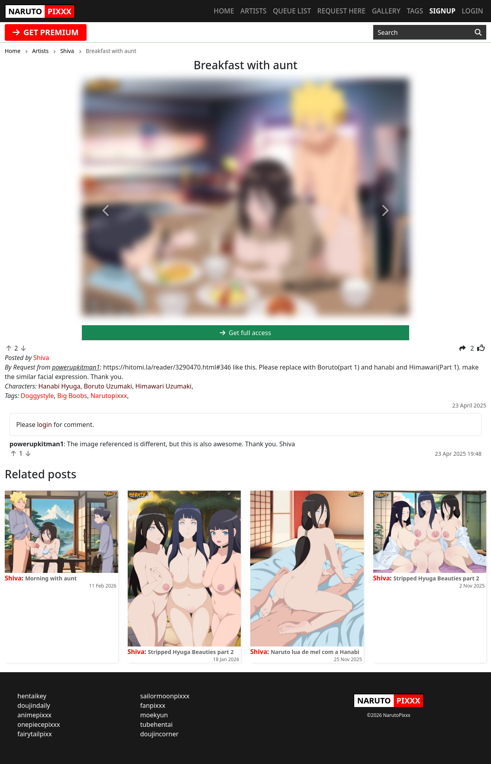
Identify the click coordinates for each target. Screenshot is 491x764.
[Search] (478, 32)
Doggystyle (37, 395)
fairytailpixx (34, 734)
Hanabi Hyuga (59, 386)
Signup (442, 10)
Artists (253, 10)
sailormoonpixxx (165, 696)
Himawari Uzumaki (163, 386)
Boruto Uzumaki (108, 386)
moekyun (154, 715)
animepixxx (34, 715)
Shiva (13, 578)
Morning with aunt (51, 578)
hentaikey (31, 696)
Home (224, 10)
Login (472, 10)
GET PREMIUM (46, 32)
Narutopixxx (109, 395)
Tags (415, 10)
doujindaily (33, 705)
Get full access (245, 332)
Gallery (386, 10)
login (44, 424)
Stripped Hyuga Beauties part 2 (191, 652)
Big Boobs (72, 395)
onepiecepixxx (38, 724)
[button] (106, 211)
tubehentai (156, 724)
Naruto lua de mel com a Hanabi (314, 652)
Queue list (292, 10)
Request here (341, 10)
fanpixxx (153, 705)
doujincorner (159, 734)
